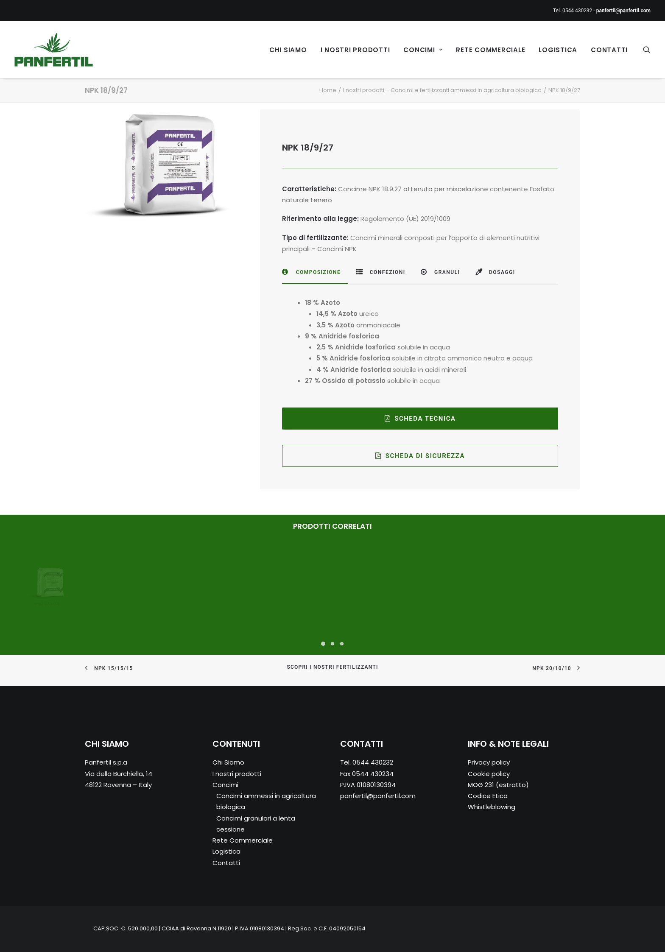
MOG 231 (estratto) (498, 784)
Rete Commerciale (490, 49)
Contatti (609, 49)
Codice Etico (488, 796)
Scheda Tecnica (420, 418)
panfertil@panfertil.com (378, 796)
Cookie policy (489, 773)
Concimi (422, 49)
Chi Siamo (288, 49)
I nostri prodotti (355, 49)
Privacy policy (489, 762)
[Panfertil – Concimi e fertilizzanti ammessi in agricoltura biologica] (53, 50)
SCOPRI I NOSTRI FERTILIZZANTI (332, 667)
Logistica (558, 49)
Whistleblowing (491, 807)
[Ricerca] (647, 49)
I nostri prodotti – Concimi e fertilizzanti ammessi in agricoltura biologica (442, 90)
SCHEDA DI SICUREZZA (420, 456)
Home (327, 90)
